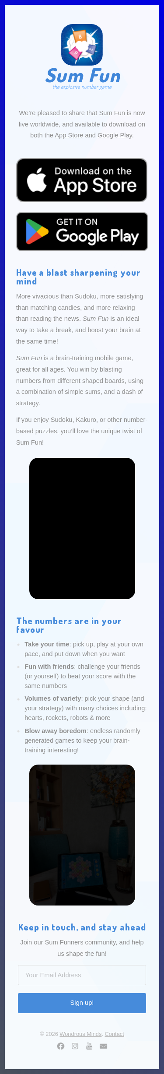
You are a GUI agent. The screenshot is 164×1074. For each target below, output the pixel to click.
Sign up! (82, 1002)
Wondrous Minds (80, 1034)
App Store (69, 135)
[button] (61, 1046)
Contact (114, 1034)
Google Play (115, 135)
